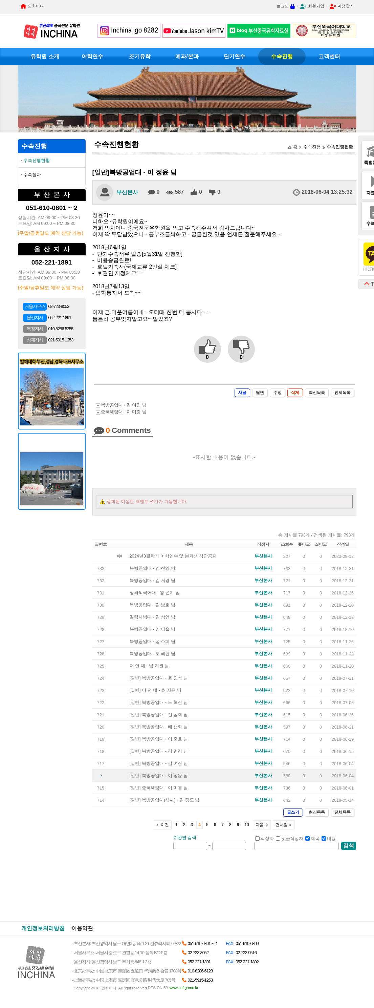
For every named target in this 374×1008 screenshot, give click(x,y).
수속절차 (32, 174)
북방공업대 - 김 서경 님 (152, 580)
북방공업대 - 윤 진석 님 (165, 677)
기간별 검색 (185, 837)
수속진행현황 (36, 160)
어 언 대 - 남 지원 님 (149, 665)
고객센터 (329, 56)
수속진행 (282, 56)
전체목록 (342, 392)
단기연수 (234, 56)
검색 (348, 845)
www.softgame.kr (184, 988)
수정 (277, 392)
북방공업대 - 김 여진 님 (124, 404)
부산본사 (127, 192)
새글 (242, 392)
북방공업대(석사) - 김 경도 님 (170, 799)
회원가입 (316, 6)
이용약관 (82, 928)
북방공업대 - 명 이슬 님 (152, 629)
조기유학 (140, 56)
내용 (329, 838)
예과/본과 (186, 56)
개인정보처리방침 (43, 928)
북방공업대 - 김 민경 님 (165, 751)
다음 (260, 824)
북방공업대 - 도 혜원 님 (152, 653)
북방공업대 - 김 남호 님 (152, 604)
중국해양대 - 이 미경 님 (124, 411)
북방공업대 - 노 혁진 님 (165, 702)
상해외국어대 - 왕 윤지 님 (155, 592)
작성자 (264, 838)
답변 (260, 392)
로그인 (283, 6)
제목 (312, 838)
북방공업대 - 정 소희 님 (152, 641)
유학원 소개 (44, 56)
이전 (165, 824)
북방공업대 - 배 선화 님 (165, 726)
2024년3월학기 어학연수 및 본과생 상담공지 (173, 556)
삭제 (295, 392)
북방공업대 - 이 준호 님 (165, 738)
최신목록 (317, 392)
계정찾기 (345, 6)
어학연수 (92, 56)
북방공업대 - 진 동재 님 (165, 714)
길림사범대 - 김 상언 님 (152, 617)
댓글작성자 (289, 838)
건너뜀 (282, 824)
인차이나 (36, 6)
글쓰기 (293, 812)
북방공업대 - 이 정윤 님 (165, 775)
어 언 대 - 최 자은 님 (161, 690)
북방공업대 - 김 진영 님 (152, 568)
